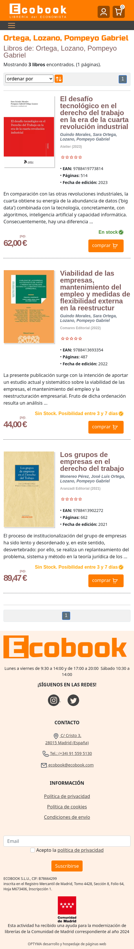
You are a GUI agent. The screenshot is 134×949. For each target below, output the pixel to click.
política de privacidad (80, 850)
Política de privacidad (67, 796)
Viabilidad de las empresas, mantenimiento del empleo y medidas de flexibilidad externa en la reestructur (95, 290)
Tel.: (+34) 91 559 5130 (67, 753)
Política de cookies (67, 807)
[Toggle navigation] (9, 25)
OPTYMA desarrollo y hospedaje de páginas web (67, 943)
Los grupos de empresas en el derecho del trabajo (92, 461)
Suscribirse (67, 866)
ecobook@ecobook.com (67, 765)
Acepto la (69, 850)
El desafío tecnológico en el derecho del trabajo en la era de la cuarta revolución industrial (94, 112)
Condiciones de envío (67, 817)
